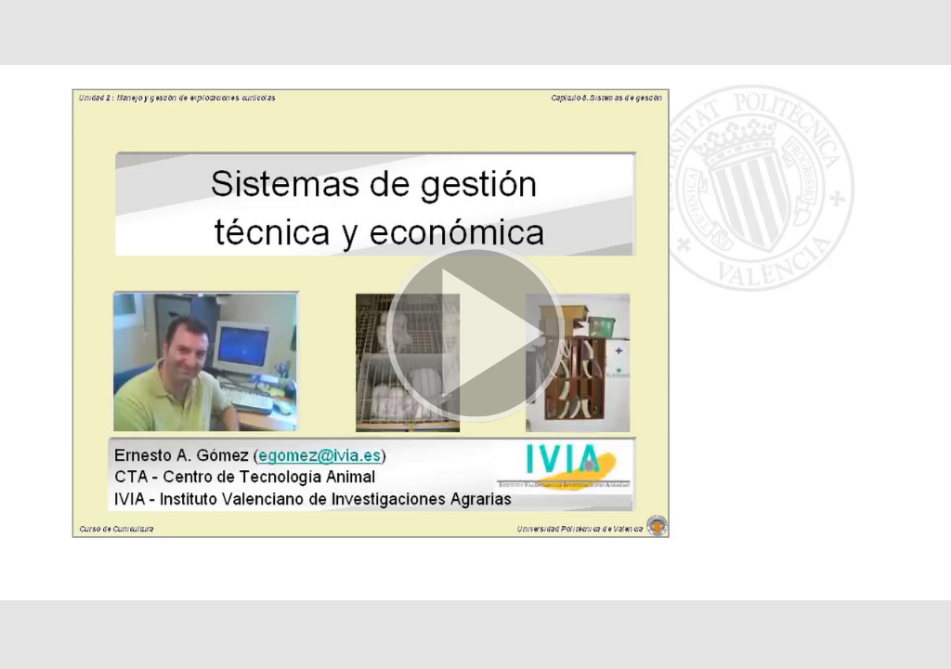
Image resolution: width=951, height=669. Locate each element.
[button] (475, 334)
